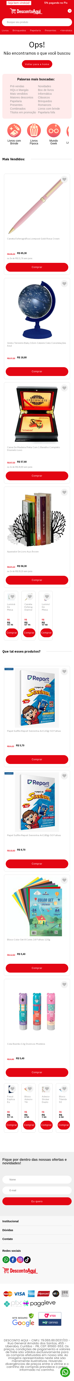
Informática (45, 93)
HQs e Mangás (19, 90)
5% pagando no (55, 3)
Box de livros (46, 90)
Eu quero (37, 1201)
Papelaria (35, 30)
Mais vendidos (19, 93)
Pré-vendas (17, 86)
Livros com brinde (49, 108)
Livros (5, 30)
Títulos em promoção (23, 112)
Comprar (37, 267)
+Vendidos (66, 30)
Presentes (50, 30)
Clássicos (44, 97)
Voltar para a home (37, 64)
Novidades (44, 86)
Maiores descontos (21, 97)
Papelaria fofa (46, 112)
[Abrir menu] (5, 10)
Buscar (65, 22)
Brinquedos (19, 30)
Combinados (18, 108)
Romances (44, 105)
